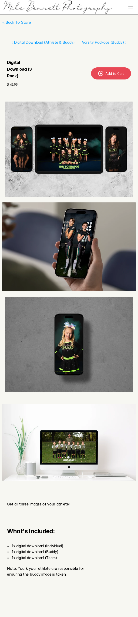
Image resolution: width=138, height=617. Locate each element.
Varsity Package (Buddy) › (104, 42)
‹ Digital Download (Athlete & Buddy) (43, 42)
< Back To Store (16, 22)
